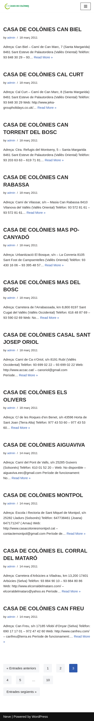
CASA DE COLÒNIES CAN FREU (43, 608)
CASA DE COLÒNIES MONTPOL (43, 495)
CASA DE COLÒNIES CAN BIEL (42, 29)
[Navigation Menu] (85, 6)
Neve (7, 716)
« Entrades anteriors (21, 668)
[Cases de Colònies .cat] (16, 6)
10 (48, 680)
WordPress (40, 716)
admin (11, 37)
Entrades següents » (22, 692)
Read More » (43, 57)
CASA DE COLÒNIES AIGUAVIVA (44, 445)
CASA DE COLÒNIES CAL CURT (43, 74)
